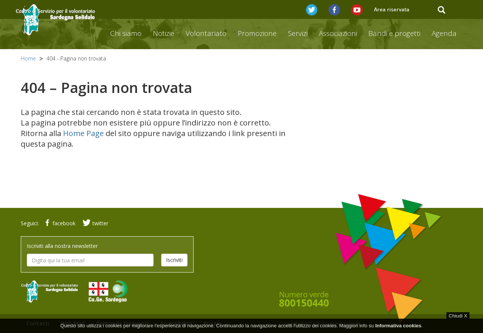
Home (28, 58)
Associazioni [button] (338, 33)
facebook (58, 223)
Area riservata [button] (391, 9)
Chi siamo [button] (126, 33)
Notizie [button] (163, 33)
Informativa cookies (398, 330)
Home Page (83, 133)
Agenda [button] (444, 33)
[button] (311, 9)
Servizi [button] (298, 33)
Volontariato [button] (206, 33)
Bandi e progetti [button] (394, 33)
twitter (95, 223)
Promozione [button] (257, 33)
